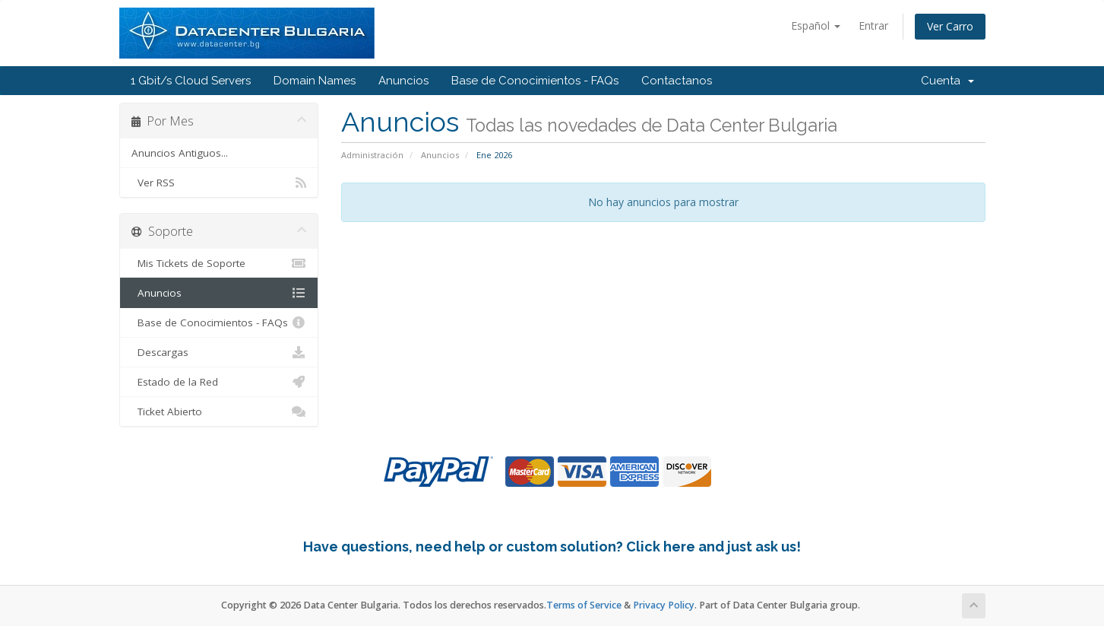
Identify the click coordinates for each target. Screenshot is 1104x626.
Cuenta (947, 80)
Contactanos (676, 80)
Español (815, 25)
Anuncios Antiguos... (179, 153)
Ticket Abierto (219, 411)
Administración (372, 154)
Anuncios (403, 80)
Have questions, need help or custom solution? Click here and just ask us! (552, 547)
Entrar (873, 25)
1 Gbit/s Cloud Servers (191, 80)
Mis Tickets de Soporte (219, 263)
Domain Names (315, 80)
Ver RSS (219, 182)
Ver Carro (950, 26)
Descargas (219, 352)
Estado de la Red (219, 382)
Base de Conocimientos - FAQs (534, 80)
